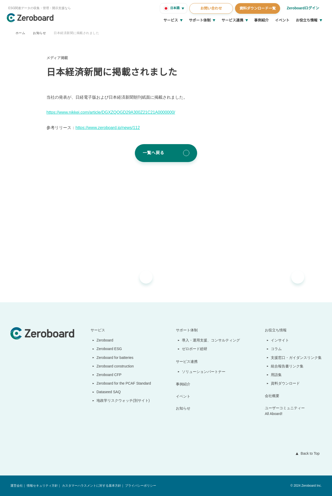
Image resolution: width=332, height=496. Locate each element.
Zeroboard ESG (107, 348)
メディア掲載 (57, 58)
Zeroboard (103, 340)
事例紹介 (261, 20)
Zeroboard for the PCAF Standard (122, 383)
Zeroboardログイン (303, 8)
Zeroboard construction (115, 366)
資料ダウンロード (285, 383)
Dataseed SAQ (106, 391)
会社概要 (272, 395)
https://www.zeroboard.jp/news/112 (110, 128)
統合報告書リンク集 (287, 366)
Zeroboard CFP (107, 374)
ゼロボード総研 (195, 348)
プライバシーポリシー (140, 486)
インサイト (280, 340)
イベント (282, 20)
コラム (276, 348)
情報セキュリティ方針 (42, 486)
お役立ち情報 (306, 20)
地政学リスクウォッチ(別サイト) (120, 400)
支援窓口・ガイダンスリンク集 (296, 357)
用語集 (276, 374)
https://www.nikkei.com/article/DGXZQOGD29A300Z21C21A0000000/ (113, 112)
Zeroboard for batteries (114, 357)
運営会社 (16, 486)
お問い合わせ (210, 8)
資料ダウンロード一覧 (257, 8)
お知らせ (39, 33)
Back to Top (309, 453)
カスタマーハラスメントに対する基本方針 (91, 486)
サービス (170, 20)
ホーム (20, 33)
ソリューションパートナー (204, 371)
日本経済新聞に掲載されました (76, 33)
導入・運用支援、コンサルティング (211, 340)
